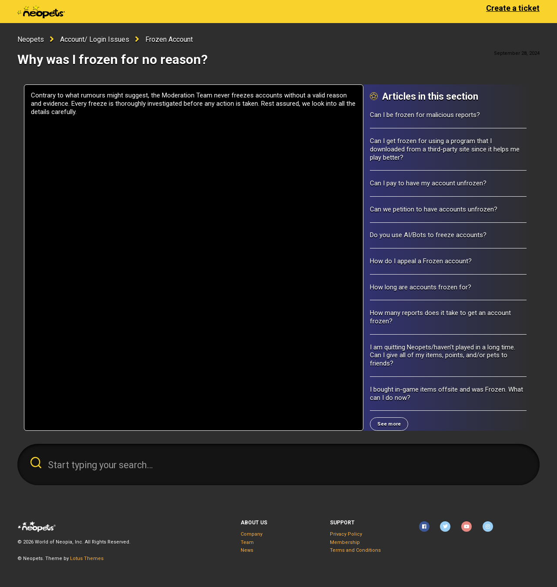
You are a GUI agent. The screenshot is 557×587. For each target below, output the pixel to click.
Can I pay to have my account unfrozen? (428, 183)
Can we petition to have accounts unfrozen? (433, 209)
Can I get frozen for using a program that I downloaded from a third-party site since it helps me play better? (445, 149)
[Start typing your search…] (278, 464)
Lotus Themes (87, 558)
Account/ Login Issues (94, 39)
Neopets (30, 39)
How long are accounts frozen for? (420, 287)
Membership (345, 542)
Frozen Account (169, 39)
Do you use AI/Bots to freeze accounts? (428, 235)
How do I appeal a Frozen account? (421, 261)
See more (389, 424)
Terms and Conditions (355, 550)
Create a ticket (513, 8)
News (247, 550)
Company (251, 534)
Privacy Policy (346, 534)
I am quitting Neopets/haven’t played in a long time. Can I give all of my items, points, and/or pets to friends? (442, 355)
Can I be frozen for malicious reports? (425, 115)
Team (247, 542)
